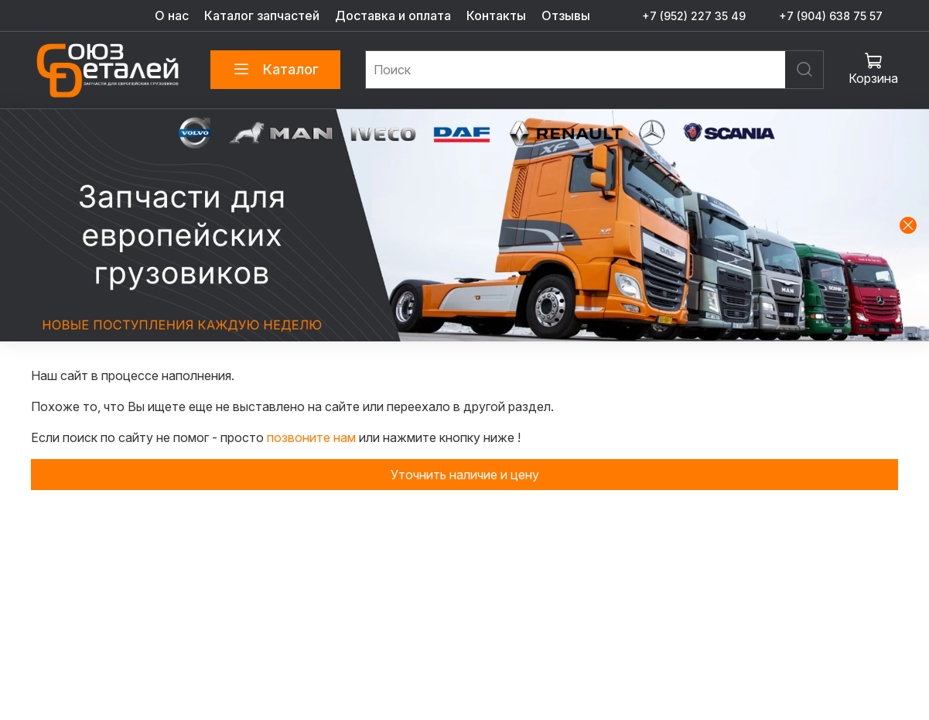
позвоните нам (313, 437)
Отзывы (565, 15)
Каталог (275, 69)
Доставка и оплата (393, 15)
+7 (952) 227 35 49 (694, 15)
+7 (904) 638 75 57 (831, 15)
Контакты (496, 15)
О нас (172, 15)
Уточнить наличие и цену (465, 474)
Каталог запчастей (261, 15)
